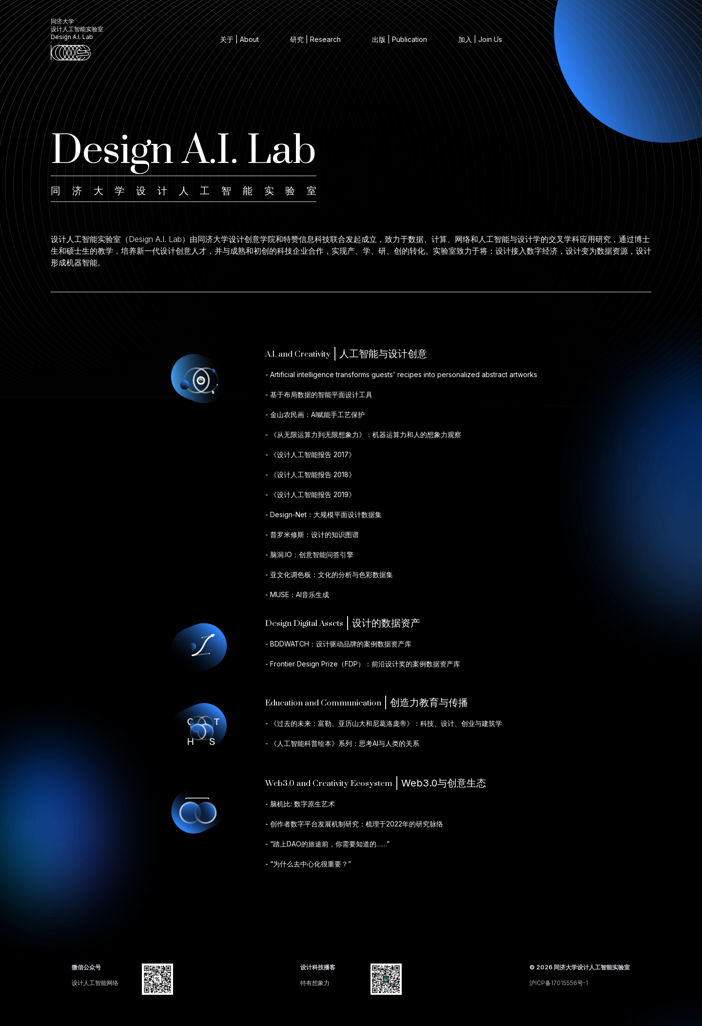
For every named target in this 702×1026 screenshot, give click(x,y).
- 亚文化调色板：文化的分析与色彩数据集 (329, 574)
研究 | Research (315, 39)
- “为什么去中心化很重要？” (308, 864)
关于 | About (239, 39)
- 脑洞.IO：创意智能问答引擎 (309, 554)
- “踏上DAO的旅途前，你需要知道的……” (327, 844)
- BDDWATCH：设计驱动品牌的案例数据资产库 (338, 644)
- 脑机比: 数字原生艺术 (300, 804)
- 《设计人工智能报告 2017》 (310, 454)
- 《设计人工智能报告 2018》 (310, 474)
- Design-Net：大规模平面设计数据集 (323, 514)
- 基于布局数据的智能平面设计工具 (318, 394)
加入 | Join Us (480, 39)
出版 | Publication (399, 39)
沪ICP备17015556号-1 (558, 982)
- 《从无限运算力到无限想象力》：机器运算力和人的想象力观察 (363, 434)
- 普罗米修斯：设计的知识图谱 (312, 534)
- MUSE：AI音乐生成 (297, 594)
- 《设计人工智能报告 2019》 (310, 494)
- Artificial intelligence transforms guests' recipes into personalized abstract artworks (401, 374)
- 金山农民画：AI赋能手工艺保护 (315, 414)
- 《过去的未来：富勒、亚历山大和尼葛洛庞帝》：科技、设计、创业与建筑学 (383, 723)
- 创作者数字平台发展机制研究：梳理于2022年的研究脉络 (354, 824)
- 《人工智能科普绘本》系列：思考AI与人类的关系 (342, 743)
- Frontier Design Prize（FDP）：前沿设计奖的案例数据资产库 (362, 664)
